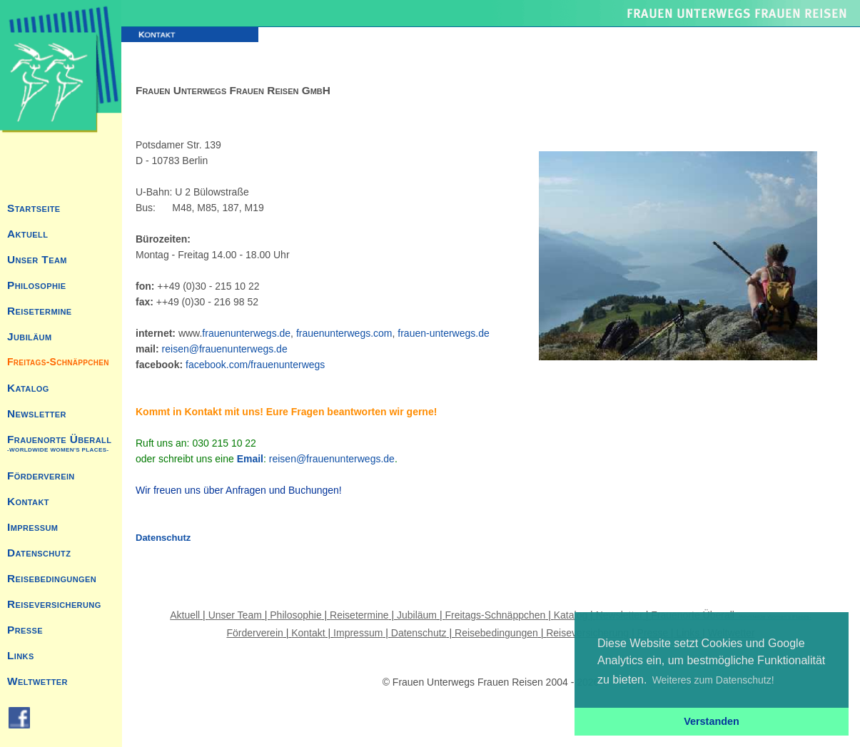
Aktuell (27, 234)
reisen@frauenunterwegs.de (225, 349)
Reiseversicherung (54, 604)
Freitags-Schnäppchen (58, 361)
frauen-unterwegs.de (443, 333)
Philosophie (36, 285)
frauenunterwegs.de (246, 333)
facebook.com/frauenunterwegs (255, 364)
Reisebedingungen (51, 578)
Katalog (28, 388)
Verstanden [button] (711, 721)
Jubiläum (29, 336)
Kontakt (28, 501)
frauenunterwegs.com (344, 333)
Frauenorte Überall (59, 443)
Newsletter (36, 413)
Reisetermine (39, 311)
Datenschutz (39, 553)
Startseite (34, 208)
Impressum (32, 527)
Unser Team (37, 259)
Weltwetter (37, 681)
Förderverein (41, 475)
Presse (25, 630)
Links (20, 655)
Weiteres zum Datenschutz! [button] (713, 680)
